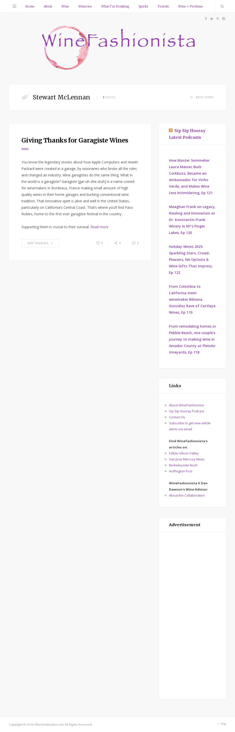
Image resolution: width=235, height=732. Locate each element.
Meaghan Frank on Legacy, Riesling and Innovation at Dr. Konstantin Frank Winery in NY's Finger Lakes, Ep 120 (192, 219)
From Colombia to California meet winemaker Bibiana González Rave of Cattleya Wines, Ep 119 (192, 299)
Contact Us (177, 417)
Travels (163, 6)
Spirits (143, 6)
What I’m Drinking (115, 6)
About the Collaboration (187, 495)
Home (29, 6)
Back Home (202, 97)
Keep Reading (40, 243)
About (48, 6)
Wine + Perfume (190, 6)
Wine (65, 6)
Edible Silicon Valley (184, 453)
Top (221, 724)
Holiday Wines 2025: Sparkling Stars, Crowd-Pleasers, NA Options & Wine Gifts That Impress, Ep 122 (191, 259)
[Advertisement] (192, 615)
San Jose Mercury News (187, 459)
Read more (99, 226)
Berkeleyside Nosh (183, 465)
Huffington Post (180, 471)
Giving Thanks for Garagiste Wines (74, 140)
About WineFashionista (186, 405)
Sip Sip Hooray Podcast (186, 411)
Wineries (85, 6)
